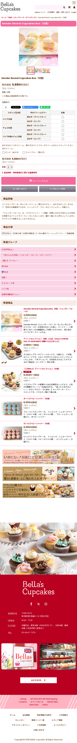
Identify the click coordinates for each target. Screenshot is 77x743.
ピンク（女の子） (12, 152)
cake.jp (23, 704)
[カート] (69, 7)
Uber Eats (33, 710)
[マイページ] (74, 7)
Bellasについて (40, 12)
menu (45, 710)
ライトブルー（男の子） (36, 152)
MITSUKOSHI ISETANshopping (43, 704)
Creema (23, 707)
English (73, 12)
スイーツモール (37, 707)
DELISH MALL (52, 707)
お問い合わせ (65, 12)
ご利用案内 (51, 12)
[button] (74, 3)
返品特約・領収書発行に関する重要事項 (19, 172)
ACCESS (38, 685)
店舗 (57, 12)
